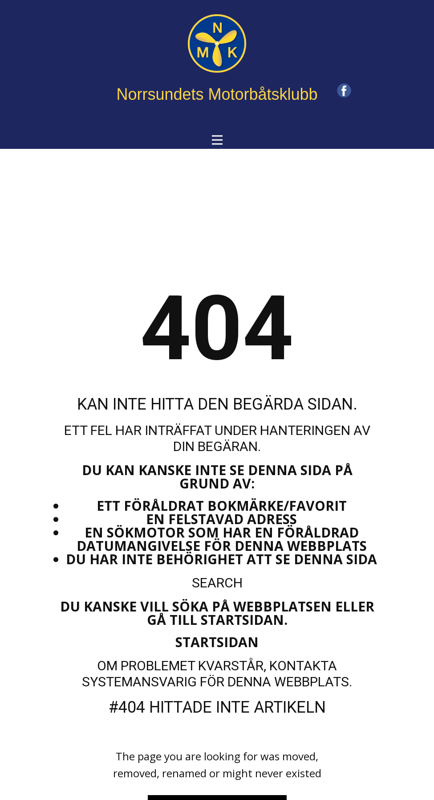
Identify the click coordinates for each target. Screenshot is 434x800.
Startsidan (217, 642)
